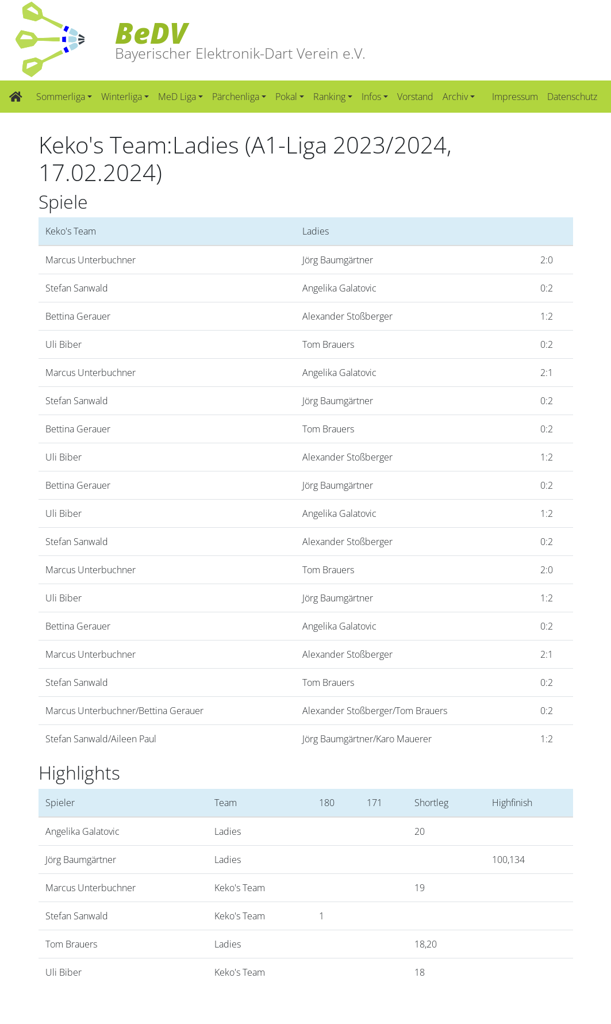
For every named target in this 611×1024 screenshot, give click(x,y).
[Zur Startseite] (15, 96)
